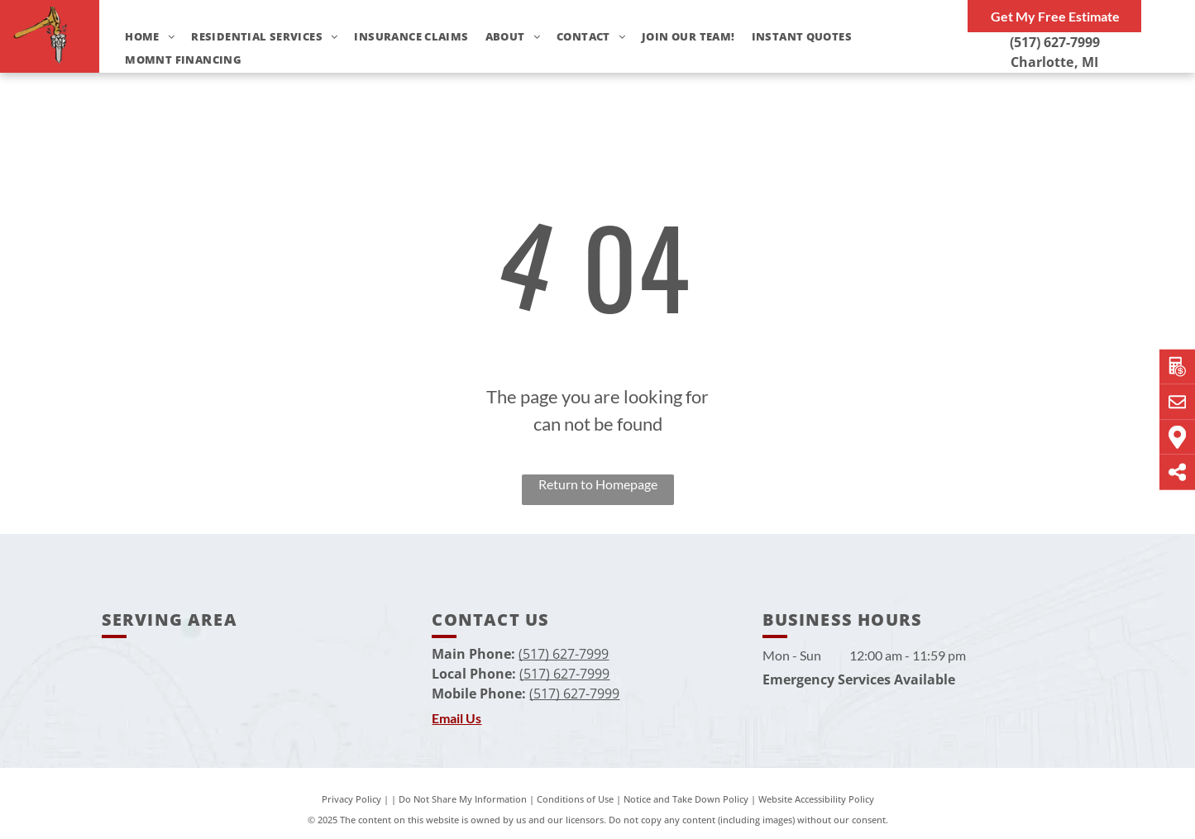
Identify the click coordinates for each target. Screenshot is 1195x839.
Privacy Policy (351, 799)
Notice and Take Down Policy (686, 799)
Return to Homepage (597, 484)
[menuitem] (141, 37)
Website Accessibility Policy (816, 799)
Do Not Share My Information (463, 799)
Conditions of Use (575, 799)
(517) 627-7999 (1055, 42)
